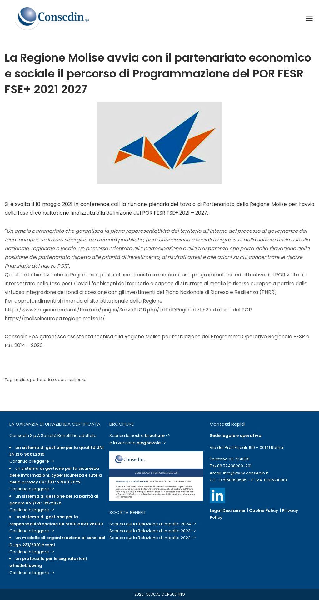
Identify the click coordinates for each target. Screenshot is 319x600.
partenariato (43, 380)
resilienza (77, 380)
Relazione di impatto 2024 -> (167, 524)
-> (157, 436)
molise (21, 380)
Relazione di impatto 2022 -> (167, 538)
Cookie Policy (263, 510)
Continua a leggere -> (31, 461)
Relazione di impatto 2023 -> (167, 531)
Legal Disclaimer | (229, 510)
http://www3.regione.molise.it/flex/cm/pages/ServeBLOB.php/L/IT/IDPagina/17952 (106, 309)
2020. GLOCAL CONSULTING (159, 594)
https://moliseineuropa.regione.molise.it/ (55, 318)
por (61, 380)
